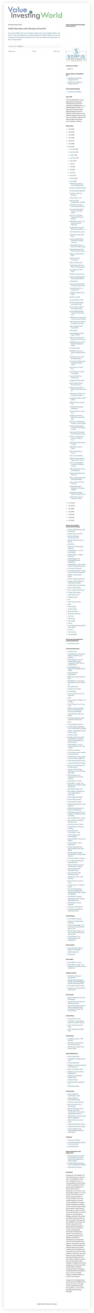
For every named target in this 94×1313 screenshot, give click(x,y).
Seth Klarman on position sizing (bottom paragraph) (77, 1117)
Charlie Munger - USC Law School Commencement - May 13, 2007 (76, 746)
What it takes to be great (75, 896)
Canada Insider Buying (74, 592)
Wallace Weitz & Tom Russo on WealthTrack (77, 469)
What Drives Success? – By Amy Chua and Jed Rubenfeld (77, 223)
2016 (69, 141)
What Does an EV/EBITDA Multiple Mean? (75, 1076)
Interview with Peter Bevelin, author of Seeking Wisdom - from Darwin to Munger (76, 710)
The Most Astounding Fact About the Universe (75, 910)
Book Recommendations (75, 92)
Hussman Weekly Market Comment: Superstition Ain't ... (77, 313)
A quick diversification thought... (77, 763)
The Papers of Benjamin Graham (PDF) (74, 976)
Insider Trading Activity (74, 588)
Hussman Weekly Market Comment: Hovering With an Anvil (77, 427)
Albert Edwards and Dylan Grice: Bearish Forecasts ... (78, 322)
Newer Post (11, 51)
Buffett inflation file (73, 952)
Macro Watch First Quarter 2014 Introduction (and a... (78, 433)
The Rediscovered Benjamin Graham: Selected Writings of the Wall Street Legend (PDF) (76, 981)
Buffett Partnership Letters (75, 534)
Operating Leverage (73, 1086)
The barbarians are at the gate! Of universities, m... (77, 228)
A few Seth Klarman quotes (77, 232)
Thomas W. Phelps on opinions (76, 858)
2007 (69, 520)
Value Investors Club (73, 595)
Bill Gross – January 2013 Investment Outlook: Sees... (77, 438)
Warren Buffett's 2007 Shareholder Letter (74, 869)
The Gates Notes (72, 634)
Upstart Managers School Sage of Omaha (77, 334)
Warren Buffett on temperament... (73, 673)
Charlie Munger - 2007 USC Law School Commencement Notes (77, 565)
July (71, 164)
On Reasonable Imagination (77, 191)
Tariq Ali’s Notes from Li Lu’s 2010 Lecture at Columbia (76, 865)
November (73, 152)
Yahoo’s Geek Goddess (76, 456)
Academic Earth (72, 609)
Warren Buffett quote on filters (77, 818)
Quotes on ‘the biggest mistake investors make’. (77, 731)
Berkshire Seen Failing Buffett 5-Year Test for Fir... (78, 493)
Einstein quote (74, 281)
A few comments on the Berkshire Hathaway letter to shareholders (76, 1130)
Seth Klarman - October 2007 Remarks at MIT (76, 1047)
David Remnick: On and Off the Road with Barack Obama (77, 343)
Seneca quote (73, 330)
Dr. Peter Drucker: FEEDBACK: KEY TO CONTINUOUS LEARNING (77, 727)
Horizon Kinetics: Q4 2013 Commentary (77, 372)
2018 (69, 135)
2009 (69, 514)
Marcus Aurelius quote (76, 262)
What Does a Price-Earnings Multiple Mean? (76, 1072)
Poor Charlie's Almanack (75, 568)
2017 (69, 138)
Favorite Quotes (72, 651)
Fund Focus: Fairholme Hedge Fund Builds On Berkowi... (77, 217)
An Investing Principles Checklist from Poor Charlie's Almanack (77, 571)
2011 (69, 508)
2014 (69, 146)
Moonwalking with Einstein (75, 724)
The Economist (72, 632)
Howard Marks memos (74, 1019)
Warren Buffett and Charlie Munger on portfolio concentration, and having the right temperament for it (76, 1111)
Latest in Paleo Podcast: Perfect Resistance (76, 384)
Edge (69, 604)
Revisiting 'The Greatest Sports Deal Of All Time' (77, 205)
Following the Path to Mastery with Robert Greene (76, 899)
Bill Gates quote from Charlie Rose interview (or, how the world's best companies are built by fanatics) (76, 740)
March (72, 175)
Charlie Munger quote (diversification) (74, 835)
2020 (69, 129)
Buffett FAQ (71, 544)
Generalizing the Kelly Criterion (76, 761)
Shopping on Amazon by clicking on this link (75, 79)
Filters (69, 722)
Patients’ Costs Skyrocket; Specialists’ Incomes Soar (77, 338)
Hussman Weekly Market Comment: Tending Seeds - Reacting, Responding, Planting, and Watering (77, 891)
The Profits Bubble (75, 348)
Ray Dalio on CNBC (75, 297)
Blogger (54, 1304)
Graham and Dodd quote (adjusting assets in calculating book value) (76, 771)
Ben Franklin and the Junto (75, 789)
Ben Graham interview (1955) (76, 986)
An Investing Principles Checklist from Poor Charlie (77, 753)
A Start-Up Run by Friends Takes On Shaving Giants (77, 266)
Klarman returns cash (76, 198)
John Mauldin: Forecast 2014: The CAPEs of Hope (77, 246)
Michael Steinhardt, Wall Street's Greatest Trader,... (78, 250)
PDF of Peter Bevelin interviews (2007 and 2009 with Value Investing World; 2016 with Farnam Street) (76, 1008)
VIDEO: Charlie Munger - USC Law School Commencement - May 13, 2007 (76, 927)
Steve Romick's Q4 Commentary (75, 259)
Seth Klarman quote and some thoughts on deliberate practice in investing (77, 814)
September (73, 158)
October (72, 155)
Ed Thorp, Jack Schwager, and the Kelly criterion (76, 766)
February (72, 178)
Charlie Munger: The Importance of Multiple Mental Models (76, 668)
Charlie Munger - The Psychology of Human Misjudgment (74, 560)
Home (34, 51)
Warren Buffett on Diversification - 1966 (74, 831)
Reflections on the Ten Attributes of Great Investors (77, 1066)
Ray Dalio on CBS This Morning (76, 194)
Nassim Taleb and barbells (75, 797)
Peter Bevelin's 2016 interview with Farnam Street (76, 1002)
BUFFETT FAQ (71, 954)
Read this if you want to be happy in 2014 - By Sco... (77, 459)
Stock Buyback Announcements (76, 585)
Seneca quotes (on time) (75, 802)
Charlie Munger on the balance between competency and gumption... (76, 655)
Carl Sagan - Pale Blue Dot (75, 907)
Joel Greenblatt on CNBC (76, 300)
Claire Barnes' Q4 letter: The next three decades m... (78, 394)
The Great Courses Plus (74, 602)
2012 (69, 506)
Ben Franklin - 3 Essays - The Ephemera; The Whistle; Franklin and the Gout (77, 785)
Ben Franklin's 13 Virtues (75, 781)
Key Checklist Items (73, 686)
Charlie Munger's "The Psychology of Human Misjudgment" (74, 938)
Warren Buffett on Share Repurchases (75, 843)
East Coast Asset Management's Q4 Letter (77, 201)
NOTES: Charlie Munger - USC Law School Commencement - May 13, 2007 (76, 932)
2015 (69, 144)
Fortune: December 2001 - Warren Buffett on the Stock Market (76, 848)
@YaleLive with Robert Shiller (78, 188)
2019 (69, 132)
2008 (69, 517)
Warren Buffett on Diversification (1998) (74, 1099)
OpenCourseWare (73, 611)
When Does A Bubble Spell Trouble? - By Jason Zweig (78, 422)
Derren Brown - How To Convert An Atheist (76, 497)
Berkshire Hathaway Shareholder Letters (73, 537)
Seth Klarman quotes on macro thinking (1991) (76, 184)
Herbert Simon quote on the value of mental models (76, 809)
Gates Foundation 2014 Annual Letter (76, 327)
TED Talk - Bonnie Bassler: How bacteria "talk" (77, 303)
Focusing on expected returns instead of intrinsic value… (76, 718)
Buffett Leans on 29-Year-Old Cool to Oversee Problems (78, 318)
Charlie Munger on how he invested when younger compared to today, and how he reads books (76, 662)
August (72, 161)
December (73, 149)
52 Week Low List (73, 597)
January (72, 181)
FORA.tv (70, 623)
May (71, 169)
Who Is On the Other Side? (75, 1069)
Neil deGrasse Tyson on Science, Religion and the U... (77, 352)
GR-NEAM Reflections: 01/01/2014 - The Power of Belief (77, 488)
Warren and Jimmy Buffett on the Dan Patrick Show (77, 284)
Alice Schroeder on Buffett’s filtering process (76, 821)
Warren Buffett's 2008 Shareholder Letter (74, 873)
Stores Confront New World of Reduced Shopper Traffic (78, 363)
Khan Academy (72, 606)
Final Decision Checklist (74, 689)
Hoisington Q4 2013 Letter (77, 380)
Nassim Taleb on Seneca (74, 799)
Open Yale (71, 616)
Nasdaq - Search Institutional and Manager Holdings (76, 582)
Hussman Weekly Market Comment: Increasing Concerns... (76, 240)
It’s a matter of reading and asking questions (76, 861)
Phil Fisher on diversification (76, 1102)
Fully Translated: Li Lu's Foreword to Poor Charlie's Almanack (75, 777)
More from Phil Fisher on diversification (75, 1105)
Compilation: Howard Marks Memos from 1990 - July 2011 (76, 1022)
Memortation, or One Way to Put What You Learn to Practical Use (76, 682)
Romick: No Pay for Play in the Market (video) (77, 357)
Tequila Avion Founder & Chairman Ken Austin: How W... (78, 389)
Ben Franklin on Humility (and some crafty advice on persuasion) (76, 793)
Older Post (56, 51)
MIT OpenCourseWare (74, 613)
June (71, 167)
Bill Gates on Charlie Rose (77, 274)
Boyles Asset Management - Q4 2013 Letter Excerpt (77, 277)
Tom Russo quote (73, 735)
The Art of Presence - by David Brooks (76, 289)
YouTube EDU (71, 618)
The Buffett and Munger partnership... (76, 407)
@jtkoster (70, 69)
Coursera (70, 629)
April (71, 172)
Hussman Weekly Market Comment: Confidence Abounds (77, 464)
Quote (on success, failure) (75, 824)
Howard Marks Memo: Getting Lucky (76, 377)
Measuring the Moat (73, 1056)
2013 (69, 503)
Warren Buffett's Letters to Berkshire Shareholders (75, 949)
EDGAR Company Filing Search (76, 579)
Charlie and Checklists (74, 750)
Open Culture (71, 621)
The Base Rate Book (73, 1063)
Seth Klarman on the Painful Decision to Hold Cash (75, 1043)
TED (69, 599)
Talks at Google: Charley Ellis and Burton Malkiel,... (78, 478)
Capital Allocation (73, 1080)
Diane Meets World (73, 643)
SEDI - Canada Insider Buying (76, 590)
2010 (69, 511)
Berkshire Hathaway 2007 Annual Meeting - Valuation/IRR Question (76, 854)
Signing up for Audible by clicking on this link (75, 83)
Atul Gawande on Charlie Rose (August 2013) (77, 307)
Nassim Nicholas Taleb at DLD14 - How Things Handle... (77, 211)
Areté (69, 698)
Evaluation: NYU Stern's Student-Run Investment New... (77, 417)
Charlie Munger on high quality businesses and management (76, 757)
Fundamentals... (72, 691)
